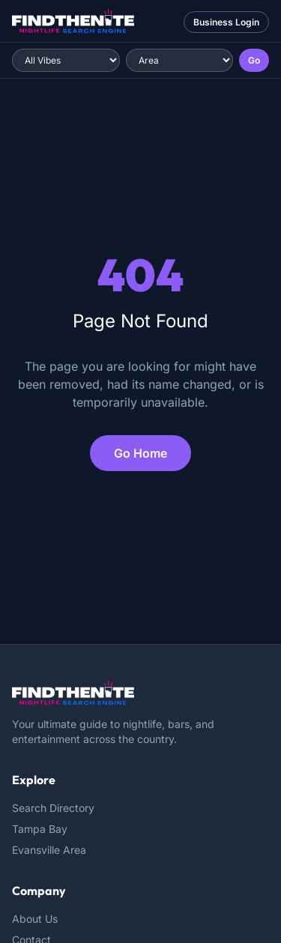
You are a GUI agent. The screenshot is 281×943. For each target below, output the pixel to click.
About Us (35, 918)
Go (254, 60)
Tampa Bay (39, 828)
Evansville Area (49, 849)
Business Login (226, 22)
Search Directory (53, 807)
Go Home (140, 453)
